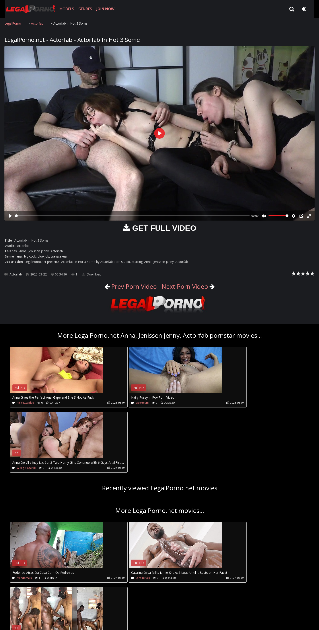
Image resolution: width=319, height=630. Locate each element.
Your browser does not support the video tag (56, 373)
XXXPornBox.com (130, 609)
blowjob (43, 256)
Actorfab (37, 23)
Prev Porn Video (132, 286)
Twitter (104, 609)
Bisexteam (123, 403)
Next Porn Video (185, 286)
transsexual (59, 256)
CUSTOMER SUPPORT (40, 609)
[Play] (10, 215)
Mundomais (24, 513)
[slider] (132, 216)
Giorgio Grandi (225, 403)
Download (91, 274)
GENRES (83, 8)
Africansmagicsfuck (228, 513)
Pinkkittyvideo (25, 403)
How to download (77, 609)
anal (19, 256)
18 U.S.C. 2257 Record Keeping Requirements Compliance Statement (145, 622)
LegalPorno (12, 23)
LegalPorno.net (28, 9)
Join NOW (12, 609)
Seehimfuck (124, 513)
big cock (30, 256)
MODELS (65, 8)
